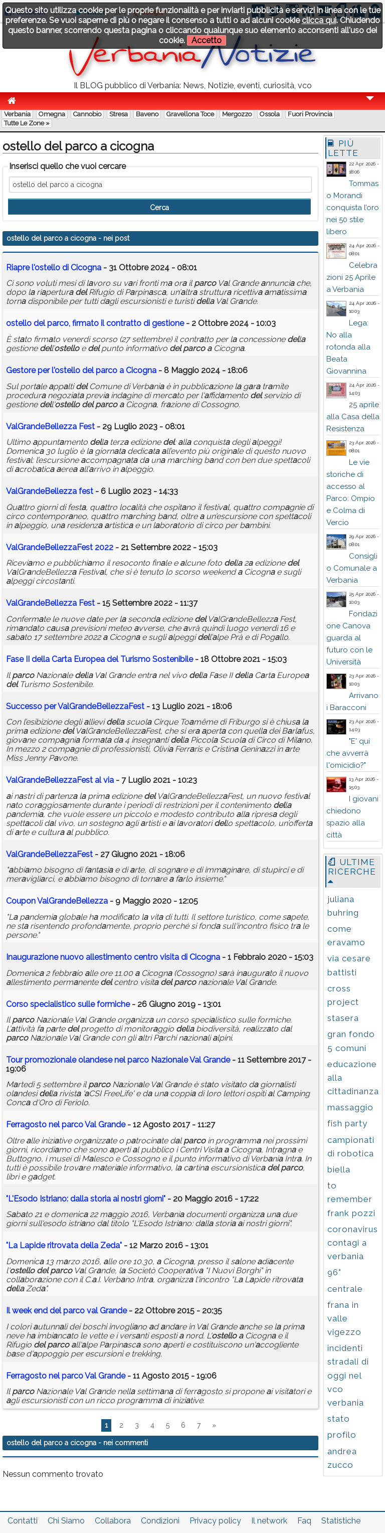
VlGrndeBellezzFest (49, 854)
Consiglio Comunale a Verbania (351, 568)
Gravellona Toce (190, 114)
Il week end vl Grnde (66, 1310)
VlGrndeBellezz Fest (50, 426)
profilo (341, 1435)
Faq (304, 1520)
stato (338, 1419)
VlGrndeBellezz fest (49, 491)
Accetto (206, 40)
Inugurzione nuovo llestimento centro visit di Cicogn (113, 957)
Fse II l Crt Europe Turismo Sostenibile (99, 659)
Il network (269, 1520)
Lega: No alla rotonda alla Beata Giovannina (348, 347)
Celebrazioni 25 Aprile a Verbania (351, 277)
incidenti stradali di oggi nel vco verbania (348, 1375)
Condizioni (160, 1520)
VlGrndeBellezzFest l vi (60, 780)
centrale (345, 1289)
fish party (347, 1123)
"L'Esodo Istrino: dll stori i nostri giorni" (85, 1199)
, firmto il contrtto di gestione (95, 323)
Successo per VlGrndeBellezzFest (75, 706)
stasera (343, 1018)
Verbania (17, 114)
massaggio (350, 1107)
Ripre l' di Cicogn (53, 267)
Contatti (23, 1520)
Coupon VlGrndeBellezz (57, 901)
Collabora (113, 1520)
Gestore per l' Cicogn (81, 370)
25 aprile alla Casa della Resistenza (352, 416)
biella (338, 1169)
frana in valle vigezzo (344, 1318)
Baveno (147, 114)
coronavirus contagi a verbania (352, 1242)
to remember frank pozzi (351, 1199)
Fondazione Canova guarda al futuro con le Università (351, 637)
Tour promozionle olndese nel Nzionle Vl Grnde (118, 1060)
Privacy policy (215, 1520)
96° (334, 1272)
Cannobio (87, 114)
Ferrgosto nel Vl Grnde (65, 1124)
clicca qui (319, 20)
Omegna (52, 114)
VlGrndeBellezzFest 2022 (59, 547)
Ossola (270, 114)
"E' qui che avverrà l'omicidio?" (348, 753)
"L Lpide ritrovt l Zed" (64, 1245)
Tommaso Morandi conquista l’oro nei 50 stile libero (352, 207)
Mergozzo (237, 114)
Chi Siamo (66, 1520)
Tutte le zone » (27, 123)
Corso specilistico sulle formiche (68, 1004)
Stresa (118, 114)
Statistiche (340, 1520)
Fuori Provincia (310, 114)
